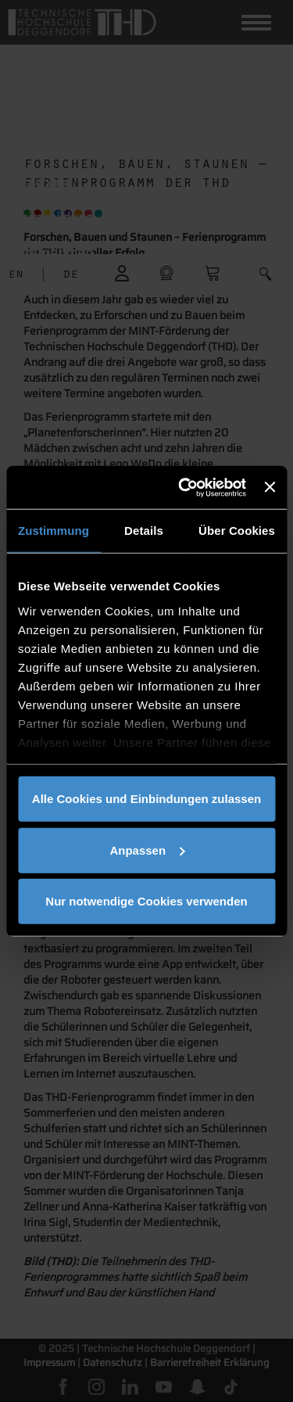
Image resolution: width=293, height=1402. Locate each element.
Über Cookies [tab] (236, 530)
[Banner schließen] (269, 487)
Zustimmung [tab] (53, 530)
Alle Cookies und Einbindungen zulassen (146, 798)
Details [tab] (143, 530)
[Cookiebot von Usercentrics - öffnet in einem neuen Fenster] (184, 487)
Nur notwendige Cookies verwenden (146, 901)
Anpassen (146, 849)
